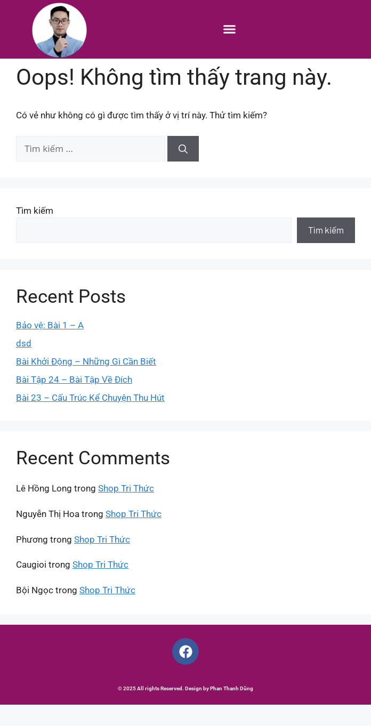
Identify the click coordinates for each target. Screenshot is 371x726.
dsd (23, 364)
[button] (230, 29)
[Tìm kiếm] (183, 170)
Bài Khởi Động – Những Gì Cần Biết (86, 382)
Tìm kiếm (34, 231)
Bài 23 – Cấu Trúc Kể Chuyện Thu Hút (90, 418)
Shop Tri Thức (126, 509)
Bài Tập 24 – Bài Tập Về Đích (74, 400)
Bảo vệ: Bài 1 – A (50, 346)
